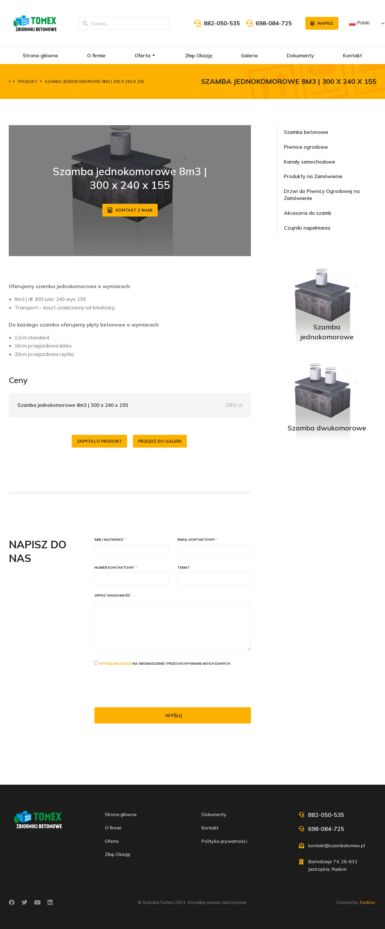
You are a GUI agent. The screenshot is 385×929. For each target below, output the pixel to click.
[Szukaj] (85, 23)
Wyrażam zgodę (115, 663)
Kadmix (367, 902)
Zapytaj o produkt (99, 441)
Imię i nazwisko (109, 540)
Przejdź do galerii (160, 441)
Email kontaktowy (196, 540)
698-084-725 (274, 23)
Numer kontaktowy (114, 568)
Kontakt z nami (130, 210)
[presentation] (138, 687)
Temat (183, 568)
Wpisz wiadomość (112, 596)
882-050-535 (222, 23)
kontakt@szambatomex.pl (336, 845)
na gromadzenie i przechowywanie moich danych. (165, 663)
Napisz (322, 23)
